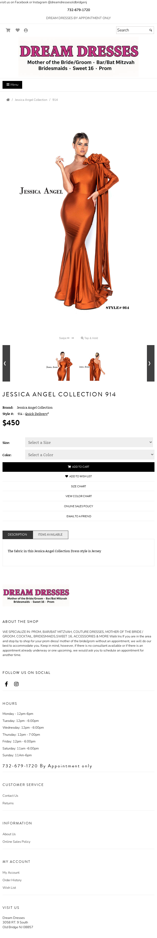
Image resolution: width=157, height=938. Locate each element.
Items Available (50, 535)
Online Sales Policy (16, 841)
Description (17, 535)
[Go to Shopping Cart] (8, 30)
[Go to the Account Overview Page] (26, 31)
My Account (11, 872)
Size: (6, 442)
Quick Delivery (36, 413)
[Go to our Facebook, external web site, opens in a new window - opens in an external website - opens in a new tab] (6, 684)
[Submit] (150, 30)
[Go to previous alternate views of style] (6, 363)
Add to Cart (78, 467)
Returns (8, 803)
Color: (7, 455)
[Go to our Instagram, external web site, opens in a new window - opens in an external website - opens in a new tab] (16, 684)
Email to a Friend (79, 516)
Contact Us (10, 795)
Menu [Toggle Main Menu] (12, 84)
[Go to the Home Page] (8, 100)
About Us (9, 834)
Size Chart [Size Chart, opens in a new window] (78, 486)
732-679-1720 (78, 10)
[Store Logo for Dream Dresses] (78, 57)
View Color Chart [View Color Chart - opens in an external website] (79, 496)
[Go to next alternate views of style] (150, 363)
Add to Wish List (78, 476)
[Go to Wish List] (17, 30)
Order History (12, 880)
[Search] (135, 30)
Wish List (9, 887)
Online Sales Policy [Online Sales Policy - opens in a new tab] (78, 506)
